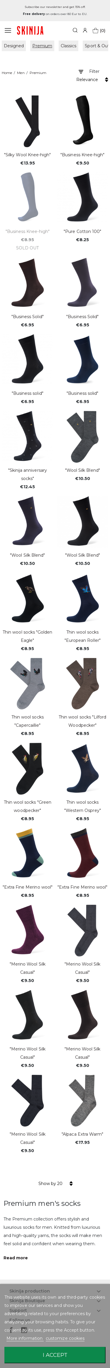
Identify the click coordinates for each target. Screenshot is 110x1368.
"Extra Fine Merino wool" (28, 887)
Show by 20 (50, 1183)
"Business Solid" (27, 316)
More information (25, 1338)
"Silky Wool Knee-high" (27, 154)
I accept (55, 1355)
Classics (68, 45)
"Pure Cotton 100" (82, 231)
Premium (42, 45)
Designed (14, 45)
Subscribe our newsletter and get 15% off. (55, 7)
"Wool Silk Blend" (82, 470)
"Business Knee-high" (82, 154)
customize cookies (65, 1338)
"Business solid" (27, 393)
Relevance (87, 79)
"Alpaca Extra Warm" (82, 1134)
